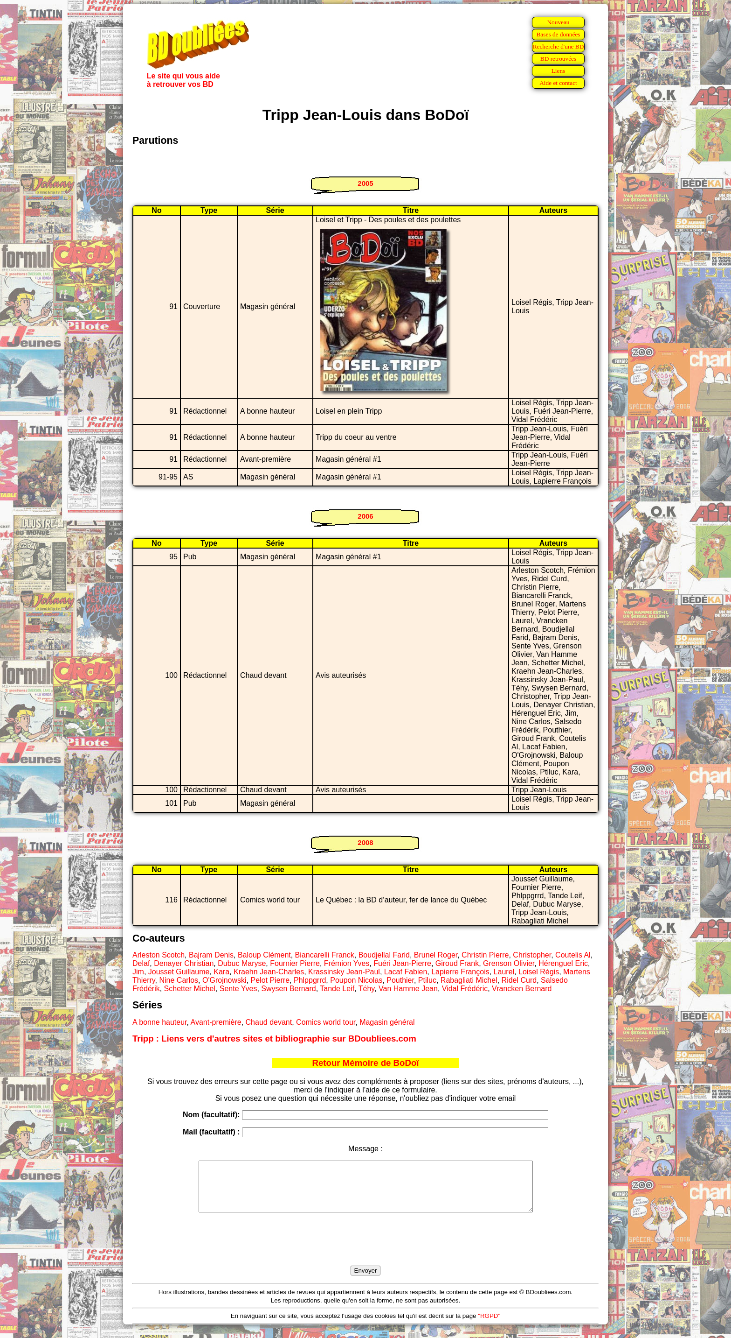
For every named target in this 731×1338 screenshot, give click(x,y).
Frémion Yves (347, 963)
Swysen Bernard (288, 989)
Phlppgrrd (310, 980)
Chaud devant (269, 1022)
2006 (365, 516)
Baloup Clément (264, 955)
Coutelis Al (573, 955)
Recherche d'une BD (558, 46)
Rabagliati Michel (469, 980)
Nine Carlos (178, 980)
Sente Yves (238, 989)
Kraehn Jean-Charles (269, 972)
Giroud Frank (457, 963)
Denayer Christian (184, 963)
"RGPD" (489, 1325)
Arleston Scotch (158, 955)
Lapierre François (460, 972)
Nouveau (558, 22)
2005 (365, 183)
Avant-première (216, 1022)
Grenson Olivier (508, 963)
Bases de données (558, 34)
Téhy (366, 989)
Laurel (504, 972)
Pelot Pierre (270, 980)
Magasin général (386, 1022)
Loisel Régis (538, 972)
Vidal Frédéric (465, 989)
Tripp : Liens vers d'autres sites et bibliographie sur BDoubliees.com (274, 1038)
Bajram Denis (211, 955)
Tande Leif (337, 989)
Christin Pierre (485, 955)
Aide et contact (558, 82)
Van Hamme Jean (408, 989)
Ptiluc (427, 980)
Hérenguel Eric (563, 963)
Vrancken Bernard (522, 989)
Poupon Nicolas (356, 980)
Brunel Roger (435, 955)
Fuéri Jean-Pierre (402, 963)
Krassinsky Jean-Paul (344, 972)
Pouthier (400, 980)
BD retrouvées (558, 58)
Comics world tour (325, 1022)
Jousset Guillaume (179, 972)
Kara (221, 972)
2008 (365, 842)
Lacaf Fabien (406, 972)
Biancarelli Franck (324, 955)
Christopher (532, 955)
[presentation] (365, 1250)
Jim (138, 972)
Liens (558, 70)
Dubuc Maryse (242, 963)
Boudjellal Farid (384, 955)
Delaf (141, 963)
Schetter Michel (189, 989)
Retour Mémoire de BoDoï (365, 1063)
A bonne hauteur (159, 1022)
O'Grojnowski (224, 980)
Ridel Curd (519, 980)
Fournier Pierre (295, 963)
